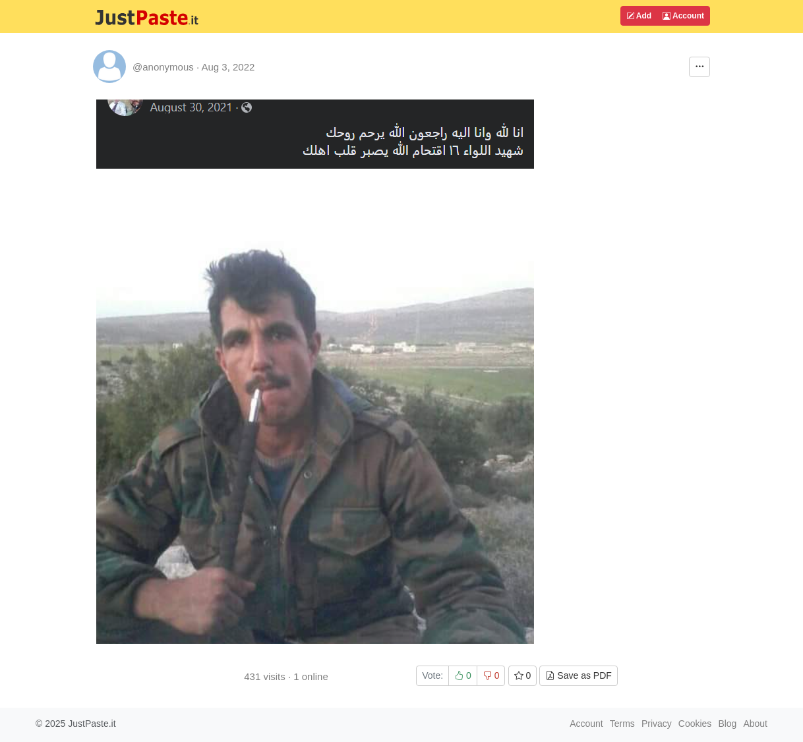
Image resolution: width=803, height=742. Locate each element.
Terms (622, 723)
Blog (727, 723)
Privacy (656, 723)
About (755, 723)
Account (683, 15)
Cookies (695, 723)
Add (638, 15)
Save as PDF (578, 675)
